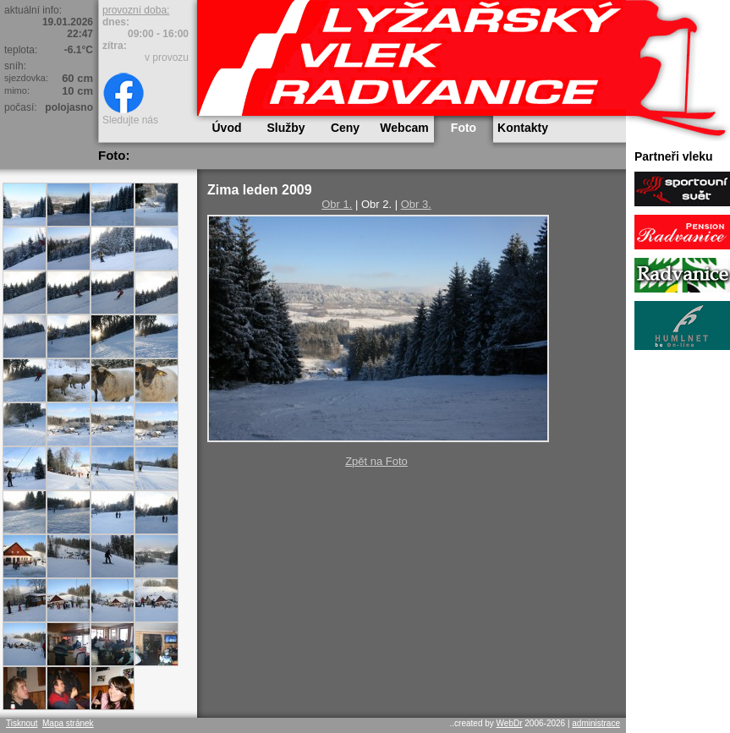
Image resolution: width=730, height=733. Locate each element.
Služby (285, 127)
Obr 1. (336, 204)
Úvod (227, 127)
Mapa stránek (68, 723)
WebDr (510, 723)
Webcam (404, 127)
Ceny (345, 127)
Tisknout (21, 723)
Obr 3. (416, 204)
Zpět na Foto (376, 461)
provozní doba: (135, 10)
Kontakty (522, 127)
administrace (596, 723)
